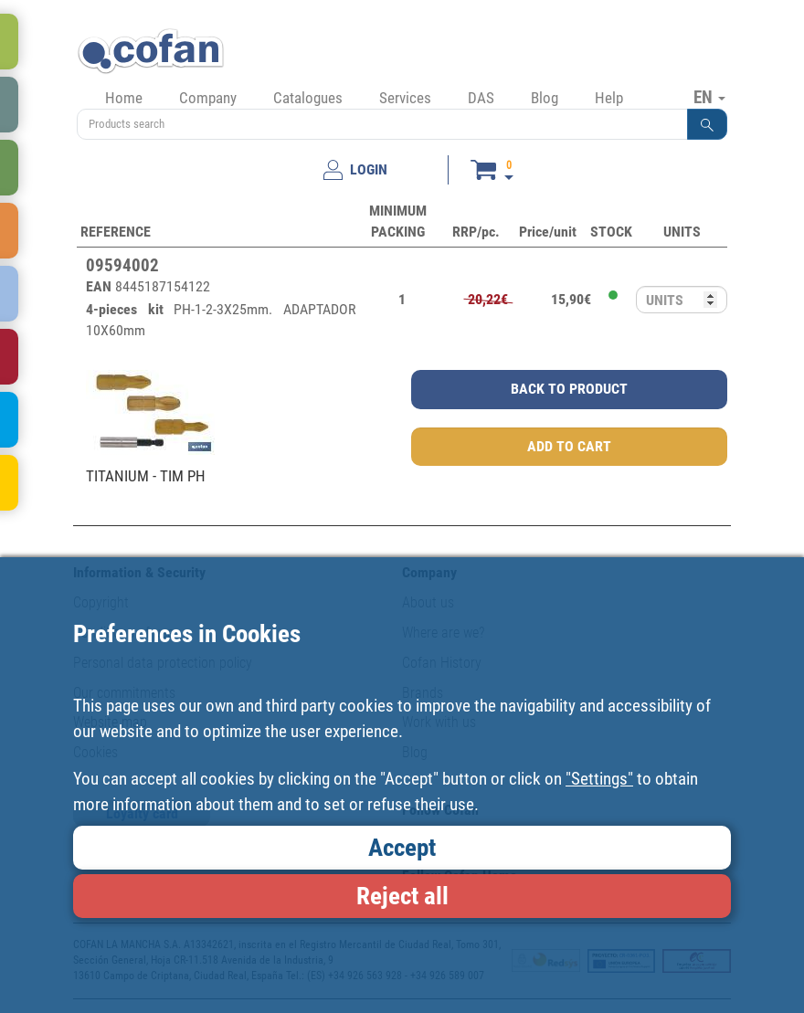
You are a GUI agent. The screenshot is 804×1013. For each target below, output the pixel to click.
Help (609, 98)
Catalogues (308, 98)
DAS (481, 98)
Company (208, 98)
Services (405, 98)
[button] (707, 124)
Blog (544, 98)
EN (709, 97)
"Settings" (599, 778)
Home (124, 98)
